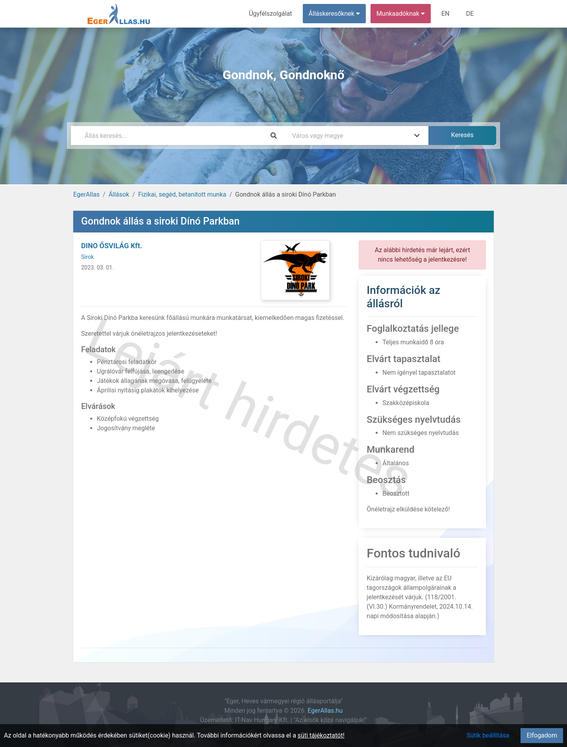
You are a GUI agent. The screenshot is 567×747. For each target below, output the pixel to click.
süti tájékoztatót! (321, 735)
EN (445, 13)
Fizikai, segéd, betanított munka (182, 194)
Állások (119, 194)
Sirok (87, 257)
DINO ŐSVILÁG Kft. (111, 246)
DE (470, 13)
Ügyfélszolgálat (270, 13)
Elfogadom (541, 735)
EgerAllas (86, 194)
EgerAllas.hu (325, 710)
